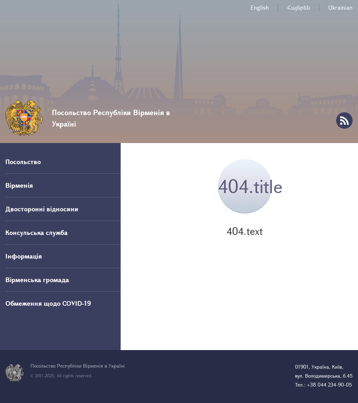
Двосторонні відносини (41, 209)
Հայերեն (298, 7)
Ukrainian (340, 7)
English (260, 7)
